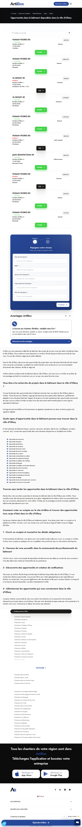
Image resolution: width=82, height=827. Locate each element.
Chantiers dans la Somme (22, 683)
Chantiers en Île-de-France (22, 714)
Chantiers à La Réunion (21, 717)
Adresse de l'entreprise (22, 274)
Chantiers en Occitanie (21, 731)
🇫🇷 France (40, 797)
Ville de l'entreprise (21, 292)
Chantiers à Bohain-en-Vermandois (25, 639)
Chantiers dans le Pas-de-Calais (24, 680)
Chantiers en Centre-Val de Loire (24, 699)
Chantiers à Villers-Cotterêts (23, 633)
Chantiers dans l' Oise (21, 677)
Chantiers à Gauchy (20, 642)
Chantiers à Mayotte (20, 722)
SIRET (17, 266)
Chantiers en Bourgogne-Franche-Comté (27, 694)
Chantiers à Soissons (20, 619)
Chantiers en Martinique (21, 720)
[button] (66, 315)
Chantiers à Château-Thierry (23, 625)
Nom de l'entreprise (21, 257)
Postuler (41, 52)
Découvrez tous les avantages (41, 341)
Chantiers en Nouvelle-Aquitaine (24, 728)
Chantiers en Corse (20, 702)
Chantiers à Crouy (20, 662)
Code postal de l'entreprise (23, 283)
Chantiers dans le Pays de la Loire (25, 734)
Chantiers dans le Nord (21, 674)
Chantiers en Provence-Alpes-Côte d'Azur (27, 737)
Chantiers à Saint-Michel (22, 650)
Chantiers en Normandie (22, 725)
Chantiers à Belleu (20, 648)
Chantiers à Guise (19, 645)
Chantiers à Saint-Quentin (22, 616)
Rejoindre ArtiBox (61, 4)
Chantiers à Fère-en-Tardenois (23, 653)
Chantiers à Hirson (20, 636)
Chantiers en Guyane (20, 711)
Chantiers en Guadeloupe (22, 708)
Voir (41, 90)
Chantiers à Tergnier (20, 628)
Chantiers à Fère (19, 659)
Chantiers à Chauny (20, 630)
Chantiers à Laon (19, 622)
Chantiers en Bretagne (21, 697)
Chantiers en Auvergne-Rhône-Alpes (25, 691)
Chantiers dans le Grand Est (23, 705)
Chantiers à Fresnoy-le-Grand (23, 656)
